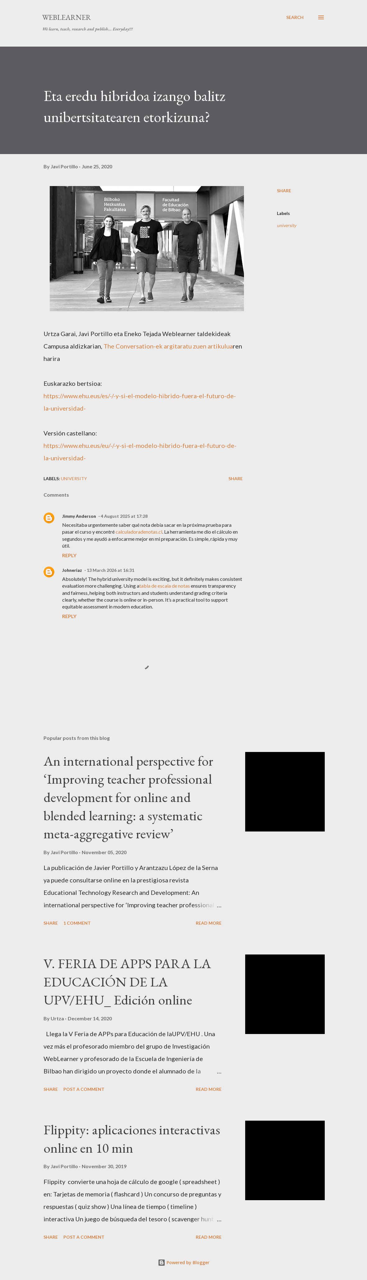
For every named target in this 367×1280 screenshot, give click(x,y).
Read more (209, 923)
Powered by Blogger (183, 1262)
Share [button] (284, 190)
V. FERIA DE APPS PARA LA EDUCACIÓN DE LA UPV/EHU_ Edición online (127, 981)
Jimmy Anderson (79, 516)
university (286, 225)
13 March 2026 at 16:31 (110, 570)
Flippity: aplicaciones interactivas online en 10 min (132, 1139)
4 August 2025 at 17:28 (124, 516)
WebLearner (66, 17)
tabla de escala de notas (164, 586)
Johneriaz (72, 570)
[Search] (295, 17)
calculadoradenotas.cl (139, 532)
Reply (69, 555)
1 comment (77, 923)
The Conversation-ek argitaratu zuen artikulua (168, 346)
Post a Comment (83, 1089)
